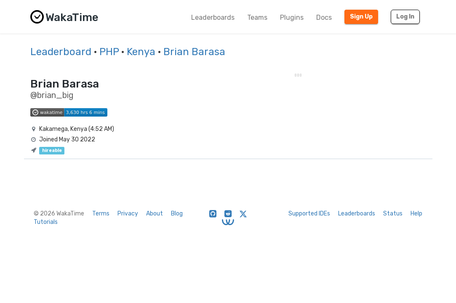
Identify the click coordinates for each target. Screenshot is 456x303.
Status (393, 213)
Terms (100, 213)
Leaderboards (213, 17)
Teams (257, 17)
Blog (177, 213)
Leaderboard (60, 52)
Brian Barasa (194, 52)
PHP (109, 52)
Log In (405, 16)
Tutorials (46, 222)
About (154, 213)
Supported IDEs (309, 213)
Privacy (127, 213)
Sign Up (361, 16)
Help (416, 213)
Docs (324, 17)
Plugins (292, 17)
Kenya (141, 52)
